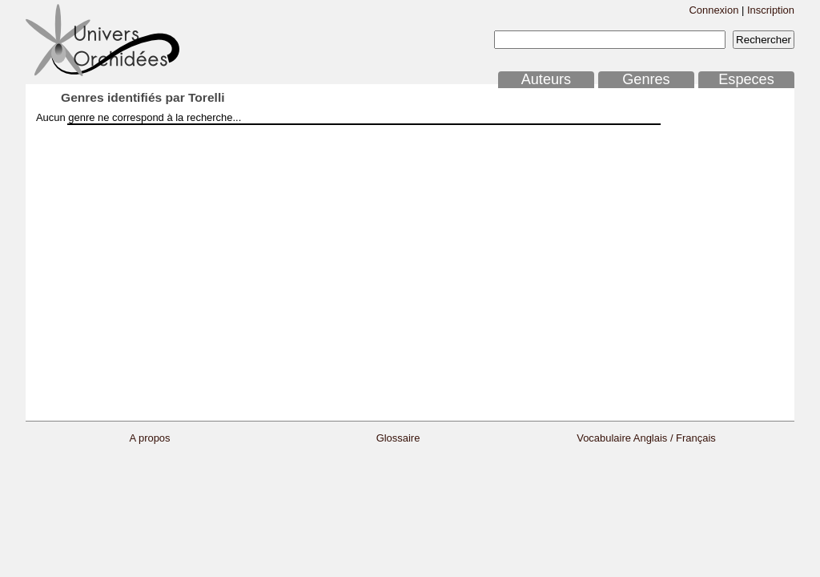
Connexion (713, 10)
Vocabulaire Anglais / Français (646, 438)
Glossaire (398, 438)
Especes (746, 79)
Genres (645, 79)
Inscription (770, 10)
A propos (149, 438)
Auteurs (546, 79)
